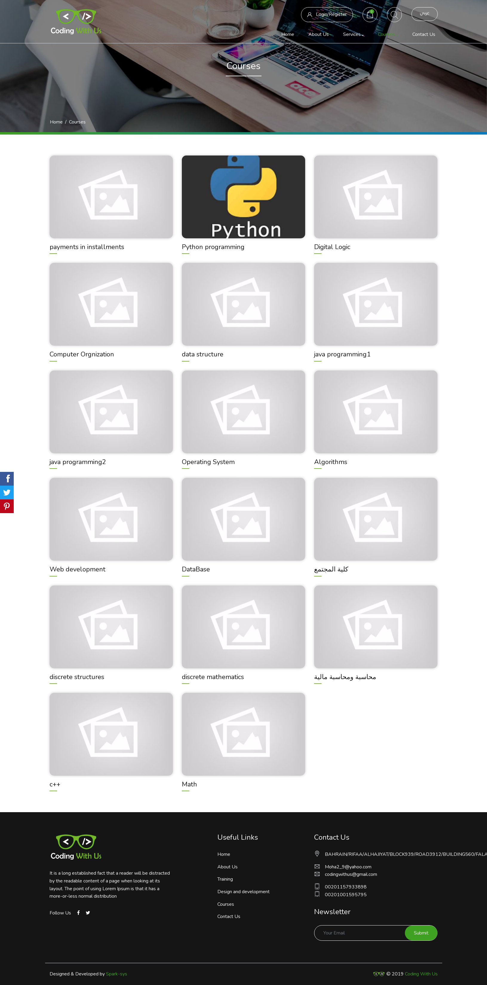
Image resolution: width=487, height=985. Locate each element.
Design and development (243, 891)
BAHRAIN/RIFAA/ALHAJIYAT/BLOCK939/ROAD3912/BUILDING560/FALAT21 (375, 854)
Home (288, 34)
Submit (421, 933)
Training (225, 879)
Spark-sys (116, 974)
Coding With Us (421, 974)
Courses (225, 904)
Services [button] (352, 34)
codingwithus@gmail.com (345, 874)
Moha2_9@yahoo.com (342, 867)
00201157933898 (340, 886)
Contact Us (423, 34)
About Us (318, 34)
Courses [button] (386, 34)
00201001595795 (340, 894)
